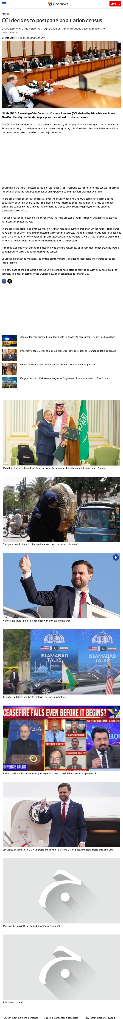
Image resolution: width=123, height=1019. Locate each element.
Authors (92, 1015)
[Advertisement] (61, 160)
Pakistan (5, 14)
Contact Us (81, 1015)
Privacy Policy (104, 1015)
